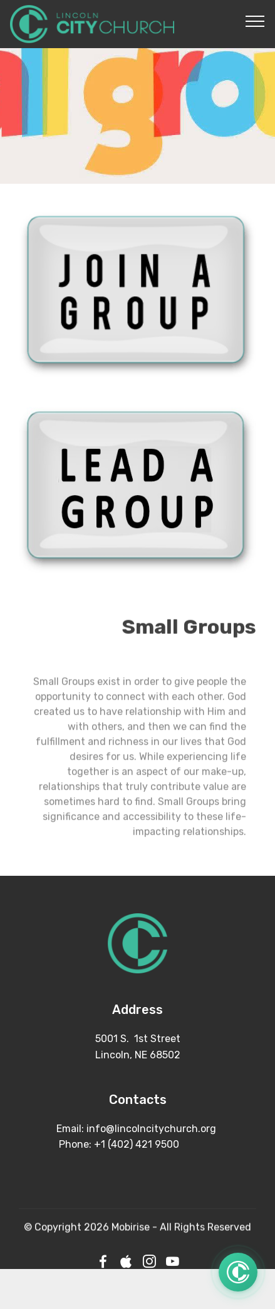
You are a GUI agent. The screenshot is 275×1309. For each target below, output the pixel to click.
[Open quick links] (238, 1272)
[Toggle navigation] (255, 20)
